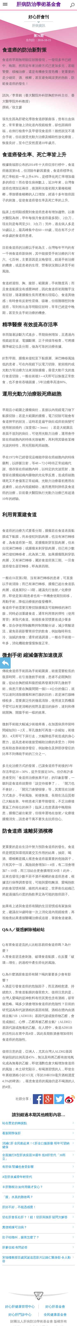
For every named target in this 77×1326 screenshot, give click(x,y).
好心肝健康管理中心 (20, 1306)
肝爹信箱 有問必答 (15, 1247)
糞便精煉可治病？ (14, 1227)
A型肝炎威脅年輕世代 (17, 1177)
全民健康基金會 (55, 1314)
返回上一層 (5, 663)
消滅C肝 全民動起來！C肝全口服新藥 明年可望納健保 (36, 1145)
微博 (70, 1099)
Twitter (59, 1099)
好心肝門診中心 (19, 1314)
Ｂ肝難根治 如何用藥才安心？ (22, 1187)
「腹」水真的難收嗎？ (17, 1197)
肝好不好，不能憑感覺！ (19, 1207)
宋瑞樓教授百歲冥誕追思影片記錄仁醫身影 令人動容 (36, 1259)
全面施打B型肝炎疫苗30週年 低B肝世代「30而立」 (34, 1156)
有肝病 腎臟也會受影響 (18, 1166)
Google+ (48, 1099)
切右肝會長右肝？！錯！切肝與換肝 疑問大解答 (35, 1217)
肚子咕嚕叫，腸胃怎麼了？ (20, 1237)
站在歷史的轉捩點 (14, 1123)
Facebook (38, 1099)
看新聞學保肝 (11, 1133)
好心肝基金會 (55, 1306)
